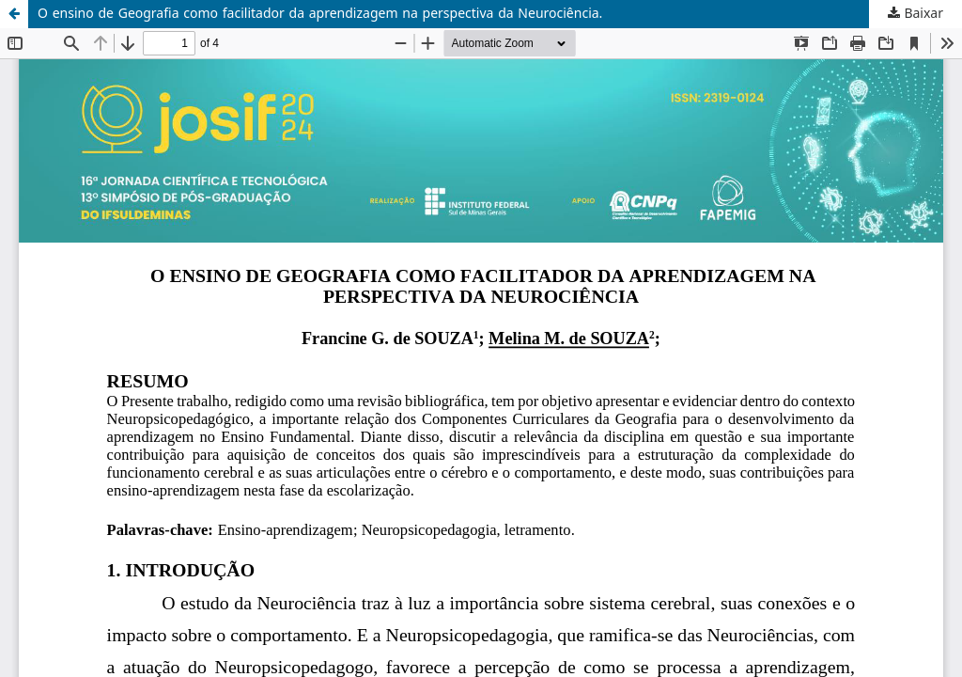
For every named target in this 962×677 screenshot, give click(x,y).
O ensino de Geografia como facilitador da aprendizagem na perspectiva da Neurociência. (320, 13)
